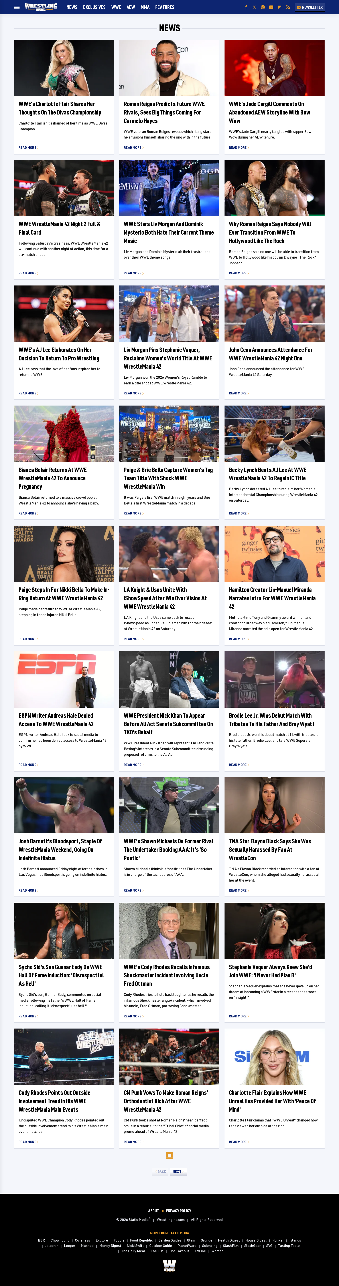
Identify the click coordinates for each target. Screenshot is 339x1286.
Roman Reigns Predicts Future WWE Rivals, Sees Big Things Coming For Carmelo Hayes (164, 112)
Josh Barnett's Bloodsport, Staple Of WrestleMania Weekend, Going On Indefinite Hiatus (60, 849)
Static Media (139, 1219)
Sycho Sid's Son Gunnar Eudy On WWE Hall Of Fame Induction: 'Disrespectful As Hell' (61, 975)
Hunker (278, 1240)
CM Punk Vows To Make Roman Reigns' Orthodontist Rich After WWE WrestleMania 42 (166, 1101)
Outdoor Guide (160, 1246)
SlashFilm (231, 1246)
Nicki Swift (135, 1246)
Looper (69, 1246)
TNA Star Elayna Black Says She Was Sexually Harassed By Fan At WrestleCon (270, 849)
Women (217, 1251)
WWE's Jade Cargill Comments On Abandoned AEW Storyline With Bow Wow (269, 112)
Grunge (206, 1240)
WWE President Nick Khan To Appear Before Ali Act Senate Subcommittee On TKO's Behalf (168, 723)
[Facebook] (246, 7)
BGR (41, 1240)
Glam (191, 1240)
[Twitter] (254, 7)
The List (157, 1251)
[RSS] (288, 7)
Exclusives (94, 7)
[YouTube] (271, 7)
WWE (116, 7)
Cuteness (82, 1240)
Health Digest (229, 1240)
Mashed (87, 1246)
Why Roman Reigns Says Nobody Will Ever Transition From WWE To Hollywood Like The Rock (270, 232)
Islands (295, 1240)
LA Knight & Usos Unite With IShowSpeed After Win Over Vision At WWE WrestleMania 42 (165, 598)
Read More (27, 147)
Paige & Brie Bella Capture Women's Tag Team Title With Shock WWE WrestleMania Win (168, 478)
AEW (131, 7)
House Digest (256, 1240)
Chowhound (60, 1240)
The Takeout (179, 1251)
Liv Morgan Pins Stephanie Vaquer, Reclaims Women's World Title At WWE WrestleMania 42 (168, 358)
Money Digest (110, 1246)
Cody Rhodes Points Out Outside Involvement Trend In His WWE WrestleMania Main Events (54, 1101)
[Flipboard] (280, 7)
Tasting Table (289, 1246)
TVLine (200, 1251)
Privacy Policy (178, 1210)
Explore (102, 1240)
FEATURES (164, 7)
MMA (145, 7)
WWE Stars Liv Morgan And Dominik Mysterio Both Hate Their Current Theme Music (169, 232)
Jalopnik (51, 1246)
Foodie (119, 1240)
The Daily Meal (133, 1251)
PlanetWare (187, 1246)
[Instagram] (263, 7)
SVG (269, 1246)
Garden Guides (169, 1240)
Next (177, 1171)
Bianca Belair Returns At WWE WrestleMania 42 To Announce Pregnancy (53, 478)
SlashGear (252, 1246)
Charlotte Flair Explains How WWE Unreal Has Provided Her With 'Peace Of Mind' (272, 1101)
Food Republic (141, 1240)
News (72, 7)
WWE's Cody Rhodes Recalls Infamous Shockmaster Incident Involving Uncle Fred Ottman (167, 975)
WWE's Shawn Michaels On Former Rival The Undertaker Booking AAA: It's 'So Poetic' (168, 849)
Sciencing (209, 1246)
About (153, 1210)
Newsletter (310, 7)
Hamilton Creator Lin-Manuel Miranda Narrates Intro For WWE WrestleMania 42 (272, 598)
